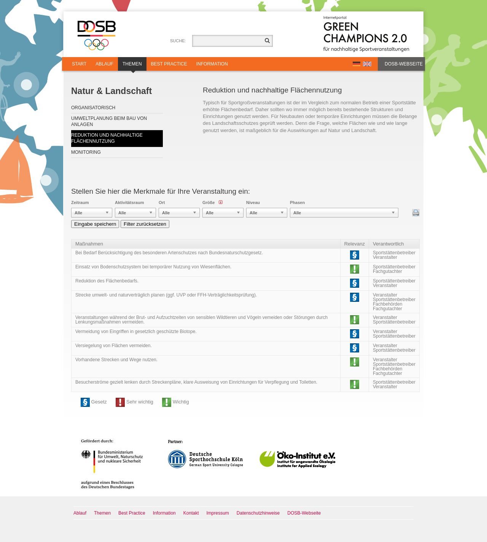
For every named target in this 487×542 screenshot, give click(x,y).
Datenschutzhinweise (258, 513)
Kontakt (191, 513)
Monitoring (86, 152)
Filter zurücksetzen (145, 224)
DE (356, 64)
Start (79, 64)
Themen (132, 66)
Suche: (178, 40)
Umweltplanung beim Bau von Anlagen (109, 121)
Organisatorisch (93, 107)
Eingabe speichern (95, 224)
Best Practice (169, 64)
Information (212, 64)
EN (367, 64)
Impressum (218, 513)
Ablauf (104, 64)
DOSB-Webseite (404, 64)
